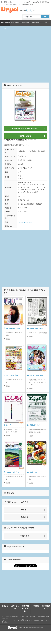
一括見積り (32, 536)
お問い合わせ (15, 607)
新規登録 (33, 517)
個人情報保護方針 (46, 607)
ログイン (33, 510)
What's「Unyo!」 (15, 22)
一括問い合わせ (31, 136)
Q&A (46, 22)
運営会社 (5, 606)
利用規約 (36, 606)
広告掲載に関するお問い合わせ (28, 129)
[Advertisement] (25, 54)
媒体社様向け (25, 22)
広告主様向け (35, 22)
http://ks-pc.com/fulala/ (25, 222)
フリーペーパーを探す (5, 24)
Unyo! (9, 10)
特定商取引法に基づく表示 (25, 608)
